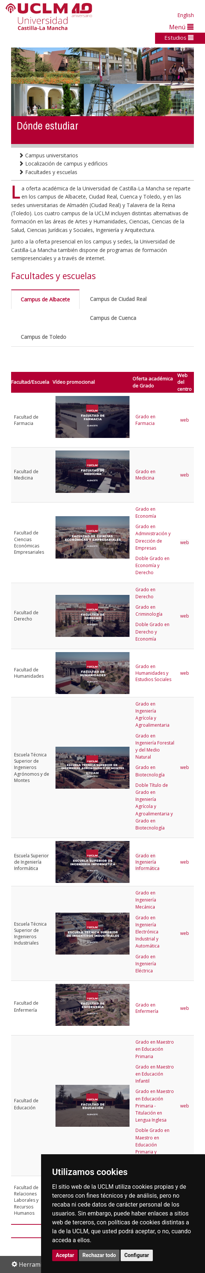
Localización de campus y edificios (63, 163)
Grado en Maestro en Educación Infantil (154, 1074)
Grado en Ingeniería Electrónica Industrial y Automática (147, 931)
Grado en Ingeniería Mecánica (145, 900)
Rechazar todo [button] (99, 1255)
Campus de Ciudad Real (118, 298)
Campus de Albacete (45, 299)
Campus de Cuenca (113, 317)
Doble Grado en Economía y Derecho (152, 565)
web (185, 420)
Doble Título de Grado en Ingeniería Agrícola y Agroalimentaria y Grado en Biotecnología (154, 806)
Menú (181, 27)
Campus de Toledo (43, 336)
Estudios (179, 37)
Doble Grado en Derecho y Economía (152, 631)
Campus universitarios (48, 155)
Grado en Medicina (145, 474)
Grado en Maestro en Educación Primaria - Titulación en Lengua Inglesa (154, 1105)
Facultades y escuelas (48, 172)
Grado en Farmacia (145, 419)
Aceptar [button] (65, 1255)
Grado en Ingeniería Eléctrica (145, 963)
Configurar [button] (136, 1255)
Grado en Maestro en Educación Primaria (154, 1049)
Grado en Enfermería (146, 1008)
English (185, 15)
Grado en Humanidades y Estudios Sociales (153, 673)
